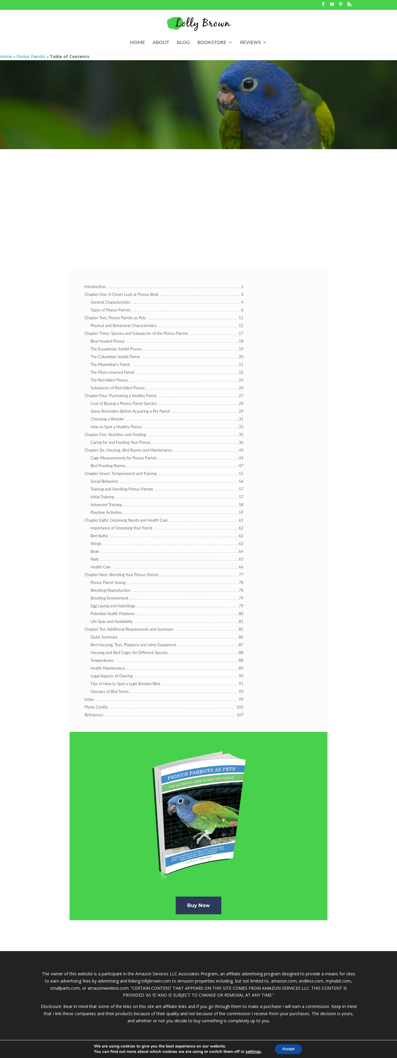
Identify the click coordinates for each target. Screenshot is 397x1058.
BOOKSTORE (211, 42)
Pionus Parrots (30, 56)
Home (6, 56)
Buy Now (198, 905)
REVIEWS (250, 42)
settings (251, 1051)
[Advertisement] (198, 194)
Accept (288, 1048)
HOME (137, 42)
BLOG (183, 42)
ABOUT (161, 42)
